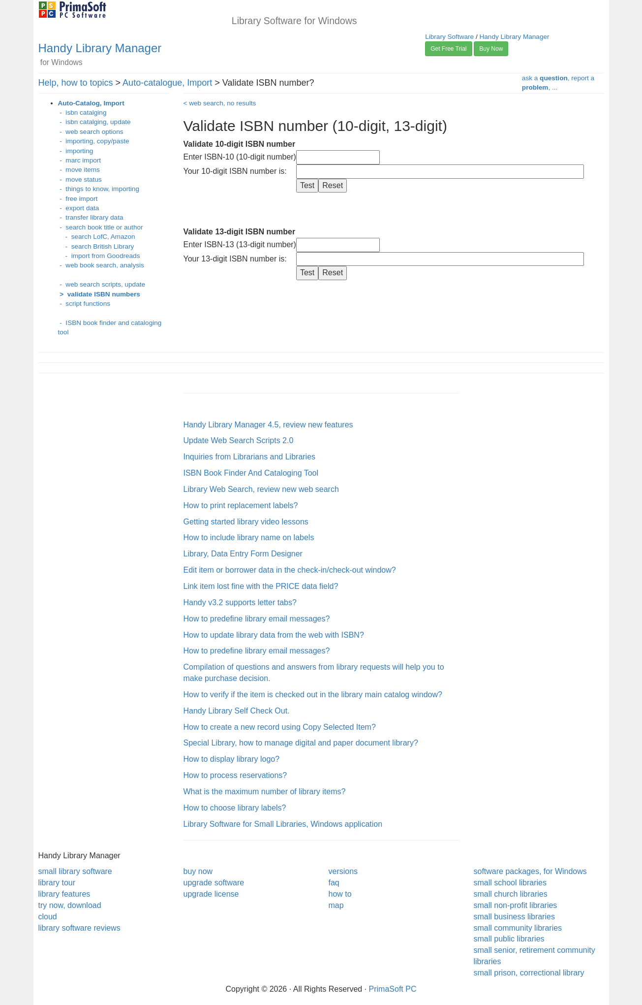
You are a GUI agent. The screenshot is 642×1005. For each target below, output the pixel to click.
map (336, 905)
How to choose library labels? (234, 808)
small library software (75, 871)
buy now (198, 871)
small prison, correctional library (529, 973)
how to (340, 894)
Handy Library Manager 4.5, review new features (268, 425)
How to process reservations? (235, 775)
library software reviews (79, 928)
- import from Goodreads (99, 255)
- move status (80, 179)
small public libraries (509, 939)
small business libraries (514, 916)
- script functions (84, 303)
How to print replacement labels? (240, 505)
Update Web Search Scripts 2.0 (238, 440)
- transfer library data (90, 217)
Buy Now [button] (491, 48)
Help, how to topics (75, 83)
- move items (79, 169)
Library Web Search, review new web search (261, 489)
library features (64, 894)
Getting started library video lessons (245, 522)
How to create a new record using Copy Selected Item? (279, 727)
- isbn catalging (82, 112)
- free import (78, 198)
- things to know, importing (98, 189)
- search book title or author (100, 227)
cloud (47, 916)
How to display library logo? (231, 759)
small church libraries (511, 894)
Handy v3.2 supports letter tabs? (240, 602)
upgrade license (211, 894)
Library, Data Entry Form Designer (243, 554)
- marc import (79, 160)
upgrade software (214, 882)
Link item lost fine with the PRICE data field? (260, 586)
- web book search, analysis (101, 265)
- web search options (90, 131)
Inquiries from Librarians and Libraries (249, 457)
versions (343, 871)
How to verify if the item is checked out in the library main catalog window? (312, 694)
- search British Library (96, 246)
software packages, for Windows (530, 871)
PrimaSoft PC (393, 989)
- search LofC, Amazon (96, 236)
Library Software (449, 36)
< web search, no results (219, 103)
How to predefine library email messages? (256, 619)
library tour (57, 882)
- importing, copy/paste (93, 141)
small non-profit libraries (515, 905)
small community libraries (518, 928)
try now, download (69, 905)
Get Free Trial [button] (448, 48)
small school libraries (510, 882)
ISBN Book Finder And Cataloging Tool (251, 473)
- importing (75, 151)
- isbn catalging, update (94, 122)
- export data (78, 208)
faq (334, 882)
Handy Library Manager (100, 48)
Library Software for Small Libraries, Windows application (283, 824)
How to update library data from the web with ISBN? (273, 635)
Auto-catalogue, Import (167, 83)
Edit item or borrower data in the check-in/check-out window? (289, 570)
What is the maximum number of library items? (264, 791)
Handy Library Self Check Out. (236, 711)
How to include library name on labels (248, 537)
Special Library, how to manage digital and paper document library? (300, 743)
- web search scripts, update (102, 284)
